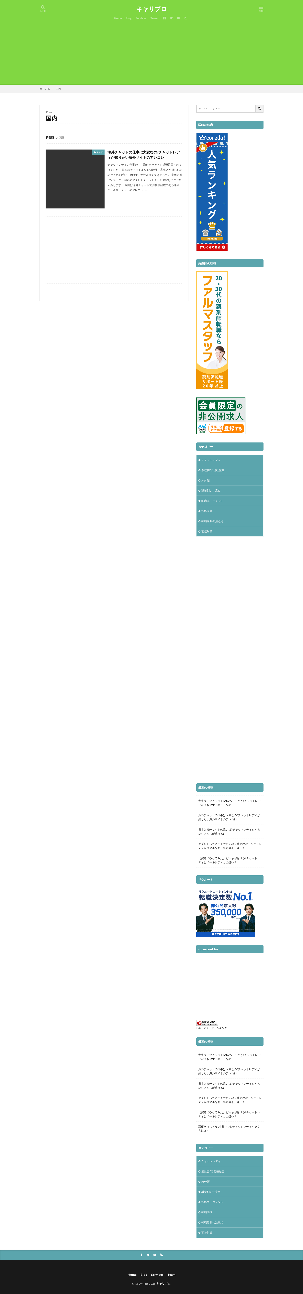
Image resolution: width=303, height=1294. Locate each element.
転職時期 (206, 511)
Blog (129, 18)
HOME (46, 88)
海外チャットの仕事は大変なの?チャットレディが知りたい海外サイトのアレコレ (143, 155)
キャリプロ (151, 9)
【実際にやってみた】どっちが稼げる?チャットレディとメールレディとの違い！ (229, 860)
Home (118, 18)
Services (141, 18)
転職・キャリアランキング (211, 1028)
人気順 (60, 137)
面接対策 (206, 531)
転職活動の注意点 (212, 521)
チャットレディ (211, 460)
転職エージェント (212, 500)
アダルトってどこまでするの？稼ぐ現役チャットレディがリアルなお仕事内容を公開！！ (230, 846)
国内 (58, 88)
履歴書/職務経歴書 (212, 470)
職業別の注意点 (211, 490)
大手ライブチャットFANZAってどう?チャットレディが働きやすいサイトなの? (229, 803)
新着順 (50, 137)
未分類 (100, 152)
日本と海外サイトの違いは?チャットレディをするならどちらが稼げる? (229, 831)
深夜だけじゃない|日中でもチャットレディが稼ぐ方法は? (229, 1128)
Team (154, 18)
